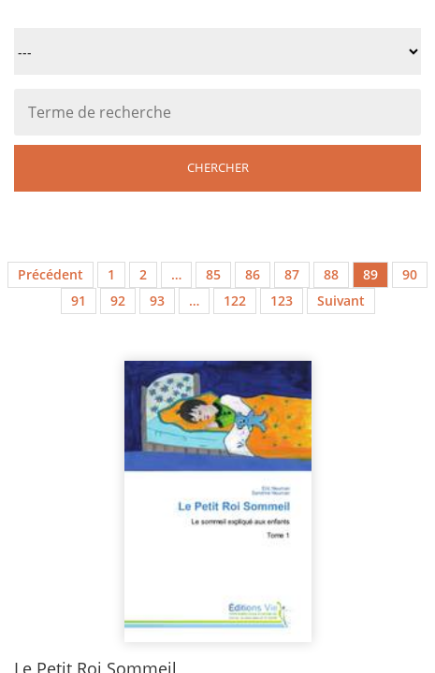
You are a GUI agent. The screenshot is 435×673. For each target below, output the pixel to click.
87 (291, 274)
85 (213, 274)
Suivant (341, 300)
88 (331, 274)
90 (409, 274)
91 (78, 300)
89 (370, 274)
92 (117, 300)
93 (157, 300)
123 (281, 300)
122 (235, 300)
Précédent (50, 274)
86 (252, 274)
